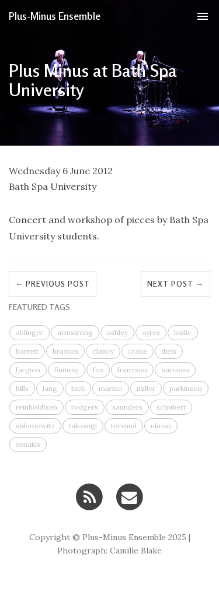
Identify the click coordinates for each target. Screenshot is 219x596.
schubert (171, 407)
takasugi (83, 425)
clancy (103, 351)
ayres (151, 332)
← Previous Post (52, 283)
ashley (117, 332)
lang (50, 388)
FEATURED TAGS (39, 307)
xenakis (28, 444)
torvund (124, 425)
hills (22, 388)
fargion (28, 369)
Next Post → (175, 283)
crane (137, 351)
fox (98, 369)
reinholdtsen (36, 407)
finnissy (66, 369)
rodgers (84, 407)
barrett (27, 351)
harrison (175, 369)
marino (111, 388)
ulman (161, 425)
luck (78, 388)
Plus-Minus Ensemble (54, 15)
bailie (183, 332)
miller (146, 388)
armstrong (75, 332)
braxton (65, 351)
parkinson (185, 388)
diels (168, 351)
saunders (127, 407)
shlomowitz (35, 425)
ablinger (29, 332)
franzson (132, 369)
